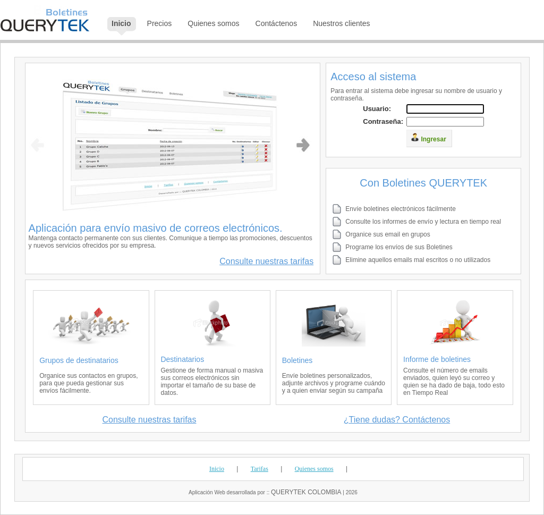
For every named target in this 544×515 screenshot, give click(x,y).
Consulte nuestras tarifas (266, 261)
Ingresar (428, 138)
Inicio (216, 468)
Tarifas (259, 468)
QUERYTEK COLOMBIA (306, 492)
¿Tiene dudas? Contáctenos (397, 419)
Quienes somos (314, 468)
